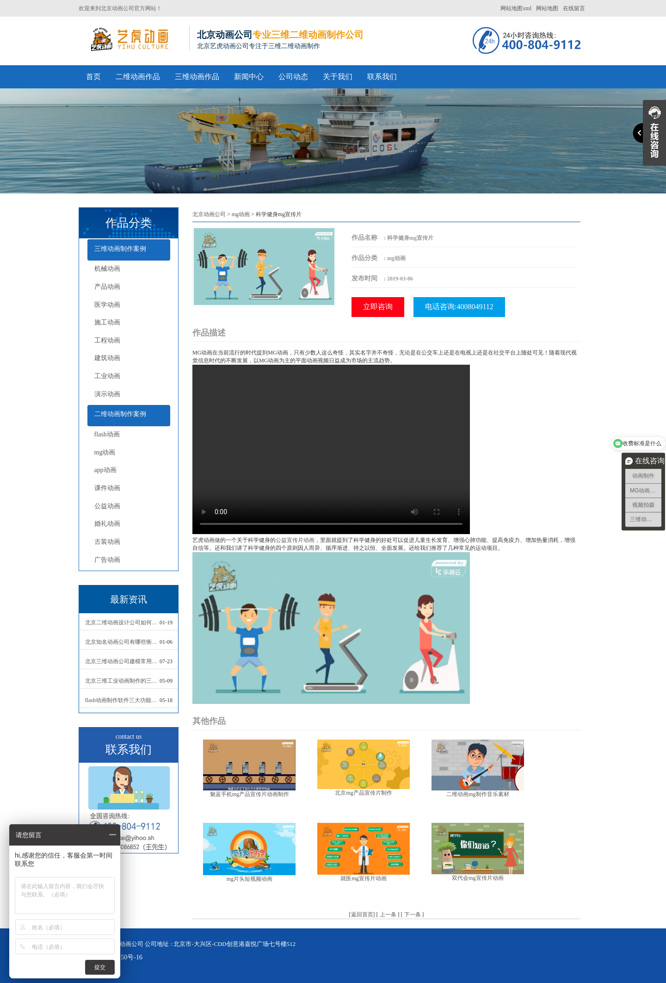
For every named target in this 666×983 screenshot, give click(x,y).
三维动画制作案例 (120, 248)
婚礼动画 (107, 523)
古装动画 (107, 541)
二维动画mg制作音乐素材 (477, 794)
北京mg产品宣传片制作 (363, 793)
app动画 (105, 470)
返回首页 (362, 914)
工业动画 (107, 376)
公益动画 (107, 506)
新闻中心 (249, 77)
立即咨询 (378, 307)
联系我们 (382, 77)
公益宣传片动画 (295, 540)
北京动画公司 (209, 214)
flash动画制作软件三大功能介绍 (122, 700)
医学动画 (107, 304)
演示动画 (107, 394)
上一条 (388, 914)
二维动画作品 (138, 77)
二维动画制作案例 (120, 414)
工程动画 (107, 340)
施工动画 (107, 322)
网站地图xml (515, 8)
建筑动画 (107, 358)
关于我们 (337, 77)
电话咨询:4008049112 (459, 307)
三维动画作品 (197, 77)
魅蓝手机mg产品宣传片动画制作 (249, 794)
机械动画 (107, 268)
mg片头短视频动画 (249, 879)
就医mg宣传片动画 (363, 878)
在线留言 (574, 8)
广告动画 (107, 559)
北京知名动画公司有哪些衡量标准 (122, 642)
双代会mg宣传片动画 (477, 878)
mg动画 (105, 452)
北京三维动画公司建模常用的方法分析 (122, 661)
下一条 (412, 914)
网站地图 (547, 8)
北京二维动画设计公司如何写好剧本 (122, 622)
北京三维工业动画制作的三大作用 (122, 681)
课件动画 (107, 488)
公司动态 (293, 77)
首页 (93, 77)
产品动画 (107, 286)
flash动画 (107, 434)
